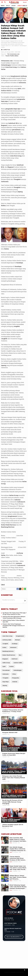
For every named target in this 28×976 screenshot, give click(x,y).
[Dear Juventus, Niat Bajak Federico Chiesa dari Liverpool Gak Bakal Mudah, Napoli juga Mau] (5, 840)
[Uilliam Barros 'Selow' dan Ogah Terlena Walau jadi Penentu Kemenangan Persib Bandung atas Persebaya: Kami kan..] (5, 878)
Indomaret (21, 502)
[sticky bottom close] (24, 970)
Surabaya (19, 263)
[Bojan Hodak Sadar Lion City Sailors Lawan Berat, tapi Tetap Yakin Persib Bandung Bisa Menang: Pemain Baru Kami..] (5, 868)
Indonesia (22, 82)
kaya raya (4, 101)
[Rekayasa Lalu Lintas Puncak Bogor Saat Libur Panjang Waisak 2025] (14, 767)
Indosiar (17, 500)
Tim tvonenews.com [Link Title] (13, 54)
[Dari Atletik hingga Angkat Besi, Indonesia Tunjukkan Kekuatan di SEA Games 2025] (5, 849)
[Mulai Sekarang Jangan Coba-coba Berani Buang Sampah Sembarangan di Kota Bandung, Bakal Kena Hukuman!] (5, 887)
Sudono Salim (6, 90)
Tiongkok (17, 179)
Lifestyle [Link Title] (20, 5)
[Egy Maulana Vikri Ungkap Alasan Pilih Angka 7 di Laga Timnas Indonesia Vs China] (14, 613)
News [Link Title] (2, 5)
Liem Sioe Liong (11, 67)
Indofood (11, 123)
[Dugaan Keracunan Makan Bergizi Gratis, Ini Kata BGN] (14, 744)
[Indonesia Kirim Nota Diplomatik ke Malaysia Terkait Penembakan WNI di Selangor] (14, 617)
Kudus (3, 205)
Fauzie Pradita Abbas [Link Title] (12, 55)
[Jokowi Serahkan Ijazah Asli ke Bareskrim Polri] (14, 815)
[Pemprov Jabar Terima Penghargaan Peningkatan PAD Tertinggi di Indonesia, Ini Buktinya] (14, 625)
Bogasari (4, 125)
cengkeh (17, 326)
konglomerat (15, 76)
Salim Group (13, 495)
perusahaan (16, 129)
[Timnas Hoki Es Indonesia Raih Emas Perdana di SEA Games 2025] (5, 859)
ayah (19, 88)
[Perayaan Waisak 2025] (14, 723)
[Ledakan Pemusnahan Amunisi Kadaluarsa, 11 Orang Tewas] (14, 701)
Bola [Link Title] (8, 5)
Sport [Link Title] (13, 5)
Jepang (20, 192)
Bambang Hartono (7, 527)
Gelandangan (6, 65)
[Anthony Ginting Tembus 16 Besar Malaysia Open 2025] (14, 621)
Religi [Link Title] (25, 5)
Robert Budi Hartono (8, 525)
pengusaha (21, 99)
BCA (17, 123)
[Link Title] (2, 2)
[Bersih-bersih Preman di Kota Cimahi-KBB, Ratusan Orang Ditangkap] (14, 791)
